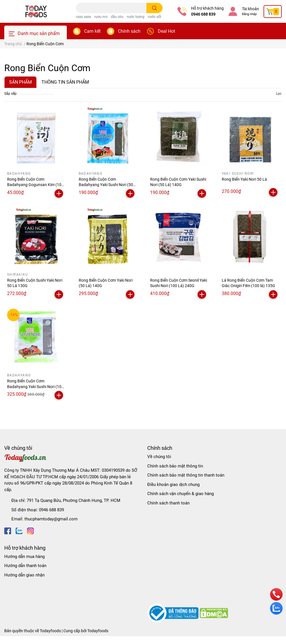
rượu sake (83, 17)
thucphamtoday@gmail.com (51, 519)
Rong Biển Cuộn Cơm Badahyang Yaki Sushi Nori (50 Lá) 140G (106, 185)
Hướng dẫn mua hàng (24, 556)
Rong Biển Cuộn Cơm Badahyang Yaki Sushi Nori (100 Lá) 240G (35, 386)
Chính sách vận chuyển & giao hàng (180, 493)
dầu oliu (117, 17)
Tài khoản (250, 9)
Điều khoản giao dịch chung (173, 484)
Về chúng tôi (159, 456)
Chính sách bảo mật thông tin (175, 466)
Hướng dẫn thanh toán (25, 565)
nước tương (135, 17)
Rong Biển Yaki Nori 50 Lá (244, 179)
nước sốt (154, 17)
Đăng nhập (249, 14)
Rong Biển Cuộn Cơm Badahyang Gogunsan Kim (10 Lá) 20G (34, 185)
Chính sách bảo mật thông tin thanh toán (185, 475)
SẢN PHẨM (20, 82)
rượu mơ (100, 17)
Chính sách (129, 31)
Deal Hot (166, 31)
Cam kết (92, 31)
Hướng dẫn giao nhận (24, 575)
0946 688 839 (203, 14)
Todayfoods (97, 630)
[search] (154, 8)
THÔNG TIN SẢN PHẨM (65, 82)
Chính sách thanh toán (168, 503)
